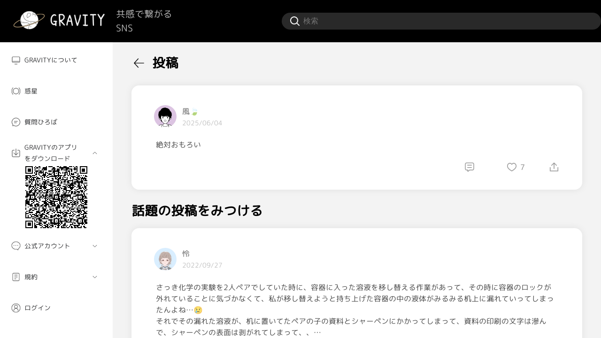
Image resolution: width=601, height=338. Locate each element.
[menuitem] (56, 60)
